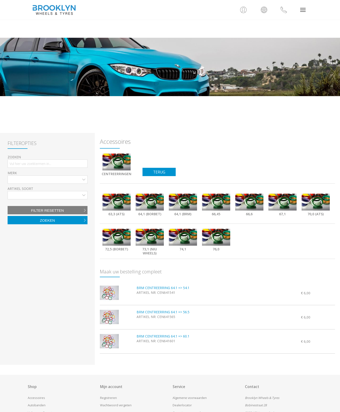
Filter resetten (47, 210)
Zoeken (47, 220)
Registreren (108, 398)
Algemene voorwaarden (190, 398)
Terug (159, 172)
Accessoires (36, 398)
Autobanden (37, 405)
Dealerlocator (182, 405)
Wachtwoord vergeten (116, 405)
